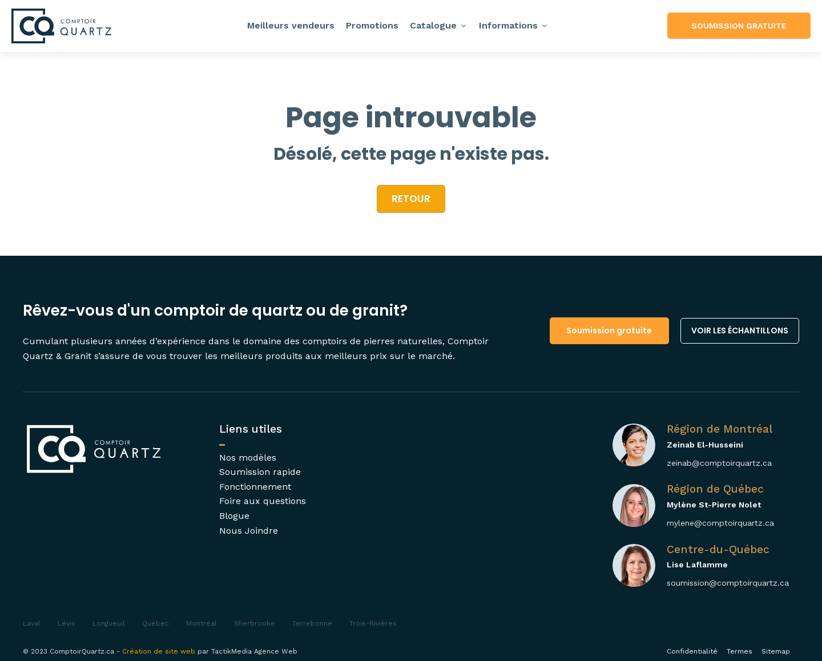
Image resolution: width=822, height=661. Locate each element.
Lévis (66, 623)
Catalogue (439, 25)
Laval (32, 623)
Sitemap (775, 651)
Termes (739, 651)
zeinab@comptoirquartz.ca (719, 462)
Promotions (372, 25)
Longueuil (108, 623)
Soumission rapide (260, 471)
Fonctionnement (255, 486)
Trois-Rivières (373, 623)
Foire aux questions (262, 500)
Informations (514, 25)
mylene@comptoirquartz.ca (720, 522)
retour (411, 198)
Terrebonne (312, 623)
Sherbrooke (254, 623)
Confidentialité (692, 651)
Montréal (201, 623)
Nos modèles (247, 457)
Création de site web (158, 651)
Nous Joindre (248, 530)
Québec (155, 623)
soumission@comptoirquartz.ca (728, 582)
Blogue (234, 515)
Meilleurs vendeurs (291, 25)
